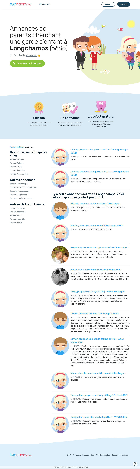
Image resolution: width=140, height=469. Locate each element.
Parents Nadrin (16, 215)
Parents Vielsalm (17, 163)
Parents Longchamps (18, 195)
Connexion (108, 4)
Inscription (123, 4)
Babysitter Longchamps (19, 191)
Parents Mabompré (18, 212)
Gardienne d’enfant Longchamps (23, 187)
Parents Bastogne (17, 159)
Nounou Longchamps (18, 184)
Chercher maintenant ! (27, 63)
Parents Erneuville (17, 219)
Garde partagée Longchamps (22, 198)
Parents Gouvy (16, 167)
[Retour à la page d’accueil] (21, 4)
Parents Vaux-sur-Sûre (19, 174)
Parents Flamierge (17, 208)
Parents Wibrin (16, 223)
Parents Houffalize (17, 170)
